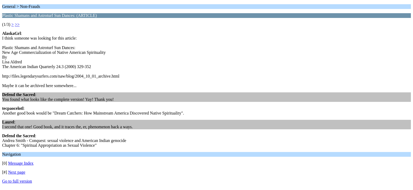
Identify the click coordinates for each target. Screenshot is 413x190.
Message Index (20, 163)
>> (17, 24)
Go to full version (17, 181)
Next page (16, 172)
